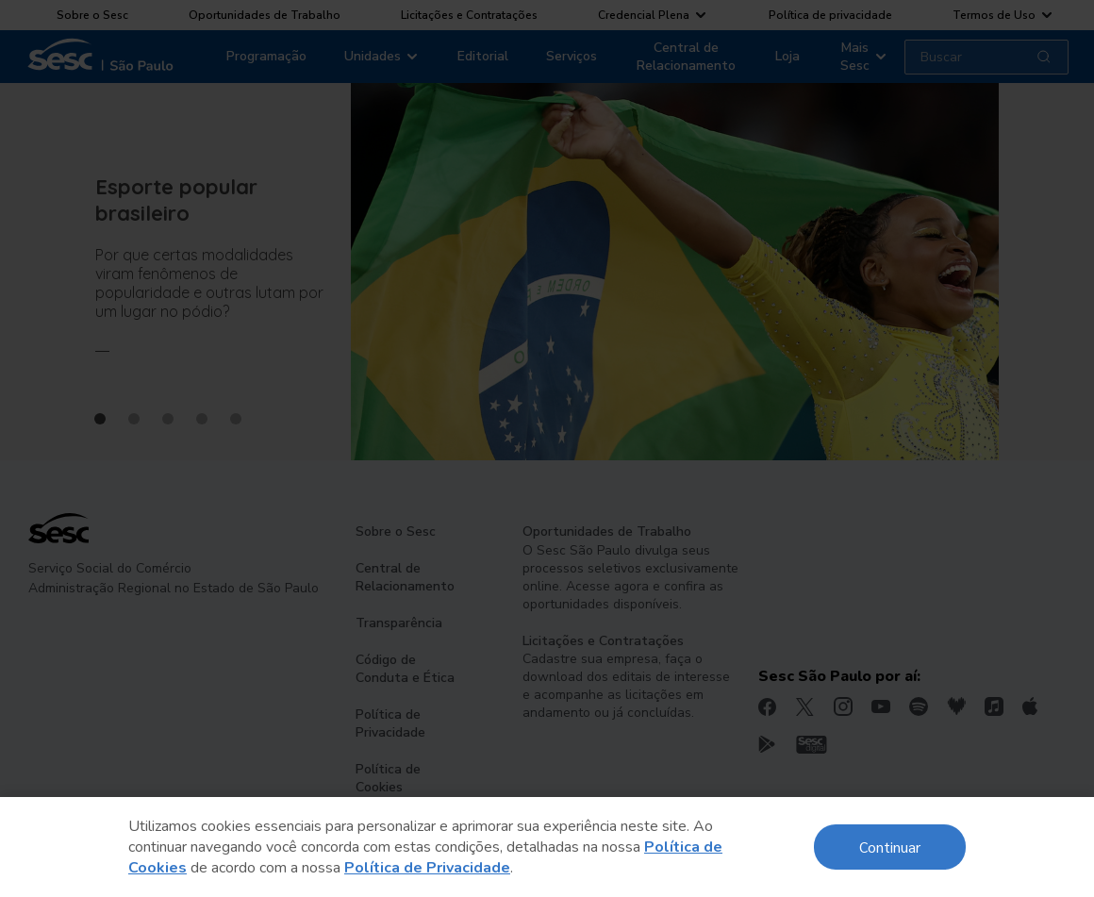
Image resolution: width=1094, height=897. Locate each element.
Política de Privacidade (427, 867)
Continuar (889, 846)
